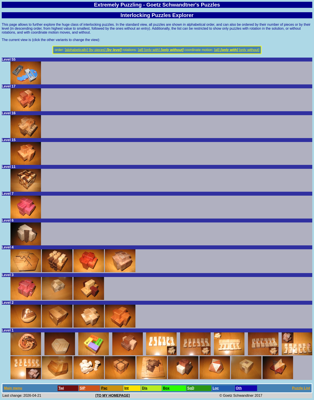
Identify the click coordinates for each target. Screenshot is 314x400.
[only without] (172, 50)
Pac (104, 388)
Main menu (13, 388)
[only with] (151, 50)
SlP (82, 388)
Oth (239, 388)
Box (166, 388)
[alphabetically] (76, 50)
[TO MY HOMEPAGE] (113, 395)
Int (126, 388)
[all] (140, 50)
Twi (61, 388)
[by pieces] (97, 50)
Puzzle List (301, 388)
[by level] (114, 50)
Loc (216, 388)
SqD (190, 388)
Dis (144, 388)
